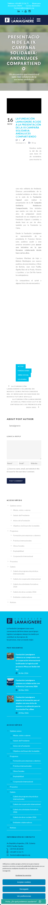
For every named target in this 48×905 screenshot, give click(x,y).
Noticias (13, 602)
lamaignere (21, 143)
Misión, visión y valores (21, 510)
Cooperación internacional (23, 556)
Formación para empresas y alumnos (27, 535)
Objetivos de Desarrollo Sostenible (26, 526)
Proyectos (14, 562)
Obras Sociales (18, 546)
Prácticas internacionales (22, 541)
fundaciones (23, 370)
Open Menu (38, 19)
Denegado (24, 889)
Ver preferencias (24, 896)
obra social (23, 375)
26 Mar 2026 (24, 690)
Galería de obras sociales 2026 (24, 592)
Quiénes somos (16, 506)
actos (21, 366)
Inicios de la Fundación (21, 521)
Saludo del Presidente (21, 515)
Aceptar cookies (24, 882)
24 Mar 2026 (24, 713)
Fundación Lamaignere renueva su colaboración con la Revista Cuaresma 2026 (28, 683)
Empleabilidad (18, 551)
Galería (12, 567)
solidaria (22, 379)
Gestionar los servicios (23, 875)
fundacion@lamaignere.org (24, 8)
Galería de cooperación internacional (27, 579)
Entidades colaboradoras (22, 597)
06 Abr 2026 (23, 673)
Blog (34, 143)
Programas (14, 531)
